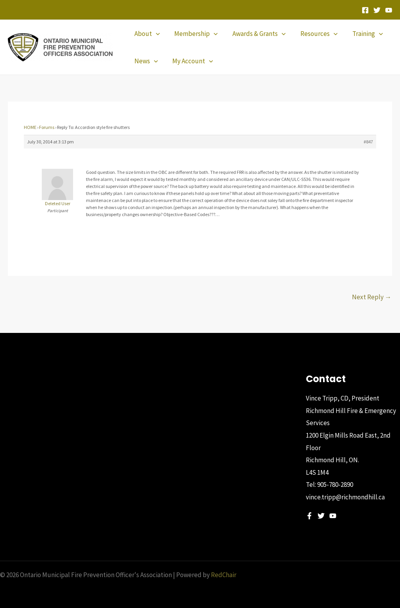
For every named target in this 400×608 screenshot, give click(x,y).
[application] (155, 33)
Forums (46, 127)
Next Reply (371, 297)
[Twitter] (376, 10)
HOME (30, 127)
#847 (368, 142)
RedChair (223, 574)
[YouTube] (388, 10)
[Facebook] (365, 10)
